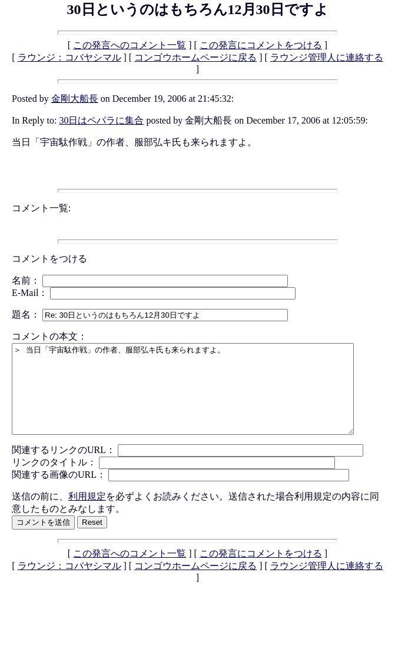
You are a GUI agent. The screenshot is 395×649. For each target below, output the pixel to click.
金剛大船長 (74, 99)
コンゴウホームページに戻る (195, 57)
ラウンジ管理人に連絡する (326, 57)
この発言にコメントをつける (261, 45)
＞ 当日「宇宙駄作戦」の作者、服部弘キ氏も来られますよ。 (203, 397)
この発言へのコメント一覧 (129, 45)
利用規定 (87, 514)
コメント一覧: (41, 208)
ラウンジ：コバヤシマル (69, 57)
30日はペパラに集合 (101, 120)
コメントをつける (49, 259)
